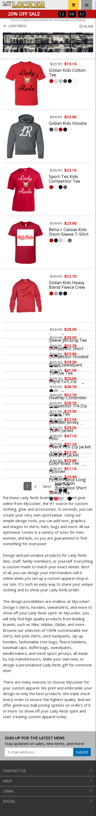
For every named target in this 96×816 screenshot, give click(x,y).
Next (47, 486)
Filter (86, 26)
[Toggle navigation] (86, 5)
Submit (82, 752)
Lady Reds (14, 26)
